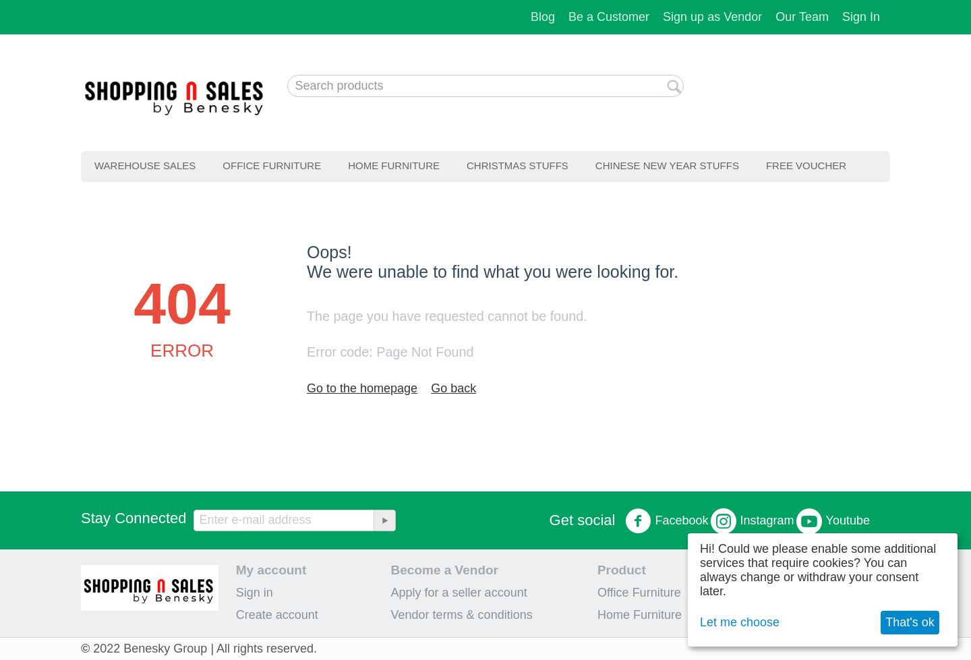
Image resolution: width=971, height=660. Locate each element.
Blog (543, 17)
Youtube (833, 521)
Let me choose (739, 622)
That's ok (909, 622)
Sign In (861, 17)
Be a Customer (608, 17)
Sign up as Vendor (712, 17)
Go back (453, 388)
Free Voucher (806, 165)
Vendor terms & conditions (462, 615)
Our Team (802, 17)
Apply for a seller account (459, 592)
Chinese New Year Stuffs (667, 165)
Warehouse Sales (145, 165)
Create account (277, 615)
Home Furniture (394, 165)
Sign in (254, 592)
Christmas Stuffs (517, 165)
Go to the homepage (362, 388)
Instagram (752, 521)
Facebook (666, 521)
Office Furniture (272, 165)
